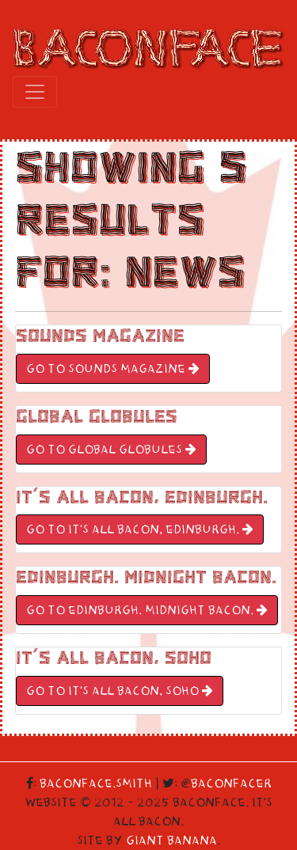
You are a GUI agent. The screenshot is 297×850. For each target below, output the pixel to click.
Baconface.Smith (96, 783)
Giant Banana (171, 840)
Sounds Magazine (100, 336)
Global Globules (96, 417)
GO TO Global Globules (111, 449)
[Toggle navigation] (35, 92)
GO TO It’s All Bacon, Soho (119, 691)
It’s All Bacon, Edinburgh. (142, 497)
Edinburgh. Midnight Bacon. (146, 577)
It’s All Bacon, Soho (113, 658)
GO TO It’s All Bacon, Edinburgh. (139, 529)
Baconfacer (231, 783)
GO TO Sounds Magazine (113, 368)
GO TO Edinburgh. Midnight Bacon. (147, 610)
